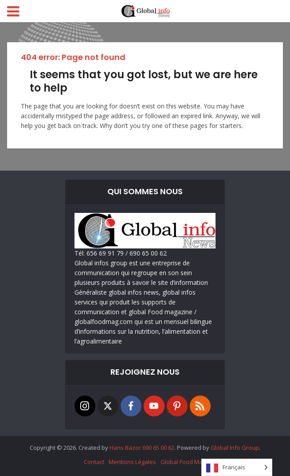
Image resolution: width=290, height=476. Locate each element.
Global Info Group (235, 448)
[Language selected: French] (236, 467)
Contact (94, 462)
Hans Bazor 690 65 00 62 (142, 448)
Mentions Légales (132, 462)
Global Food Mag (183, 462)
